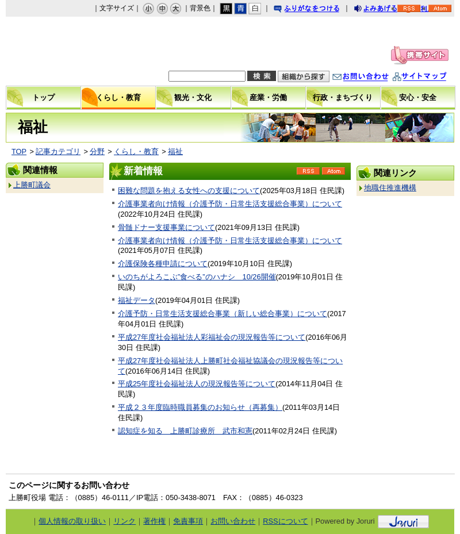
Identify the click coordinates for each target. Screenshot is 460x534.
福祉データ (136, 300)
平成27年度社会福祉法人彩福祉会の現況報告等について (211, 337)
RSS (308, 174)
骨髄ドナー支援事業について (166, 227)
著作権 (154, 521)
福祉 (175, 151)
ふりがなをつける (317, 10)
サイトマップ (431, 78)
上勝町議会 (32, 184)
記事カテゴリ (58, 151)
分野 (97, 151)
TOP (19, 151)
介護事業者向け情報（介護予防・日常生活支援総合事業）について (230, 203)
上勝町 (71, 51)
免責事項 (188, 521)
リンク (124, 521)
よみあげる (386, 10)
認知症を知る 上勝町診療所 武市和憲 (185, 431)
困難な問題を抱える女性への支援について (189, 190)
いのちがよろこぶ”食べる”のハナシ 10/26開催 (197, 276)
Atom (333, 174)
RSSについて (285, 521)
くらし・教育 (136, 151)
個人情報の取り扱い (72, 521)
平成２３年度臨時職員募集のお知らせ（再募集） (200, 407)
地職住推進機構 (390, 187)
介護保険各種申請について (163, 263)
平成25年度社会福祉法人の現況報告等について (196, 383)
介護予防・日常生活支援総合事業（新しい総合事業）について (222, 313)
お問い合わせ (372, 78)
